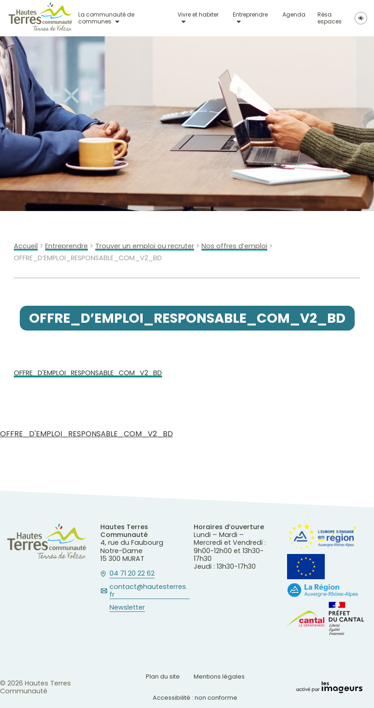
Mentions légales (219, 676)
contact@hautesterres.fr (148, 591)
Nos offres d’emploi (234, 246)
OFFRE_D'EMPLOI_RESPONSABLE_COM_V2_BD (88, 373)
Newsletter (127, 608)
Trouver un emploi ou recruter (144, 246)
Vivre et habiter (198, 14)
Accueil (26, 246)
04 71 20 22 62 (132, 574)
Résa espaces (329, 18)
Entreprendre (250, 14)
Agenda (293, 14)
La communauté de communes (106, 18)
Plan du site (163, 676)
